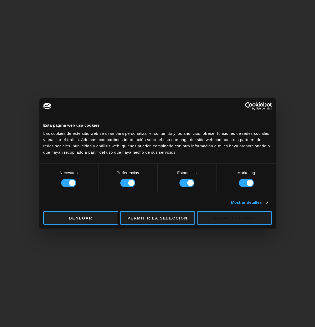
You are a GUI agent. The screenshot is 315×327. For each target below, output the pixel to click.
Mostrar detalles (246, 202)
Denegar (80, 218)
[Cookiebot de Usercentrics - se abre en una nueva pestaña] (249, 106)
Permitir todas (234, 218)
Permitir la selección (157, 218)
